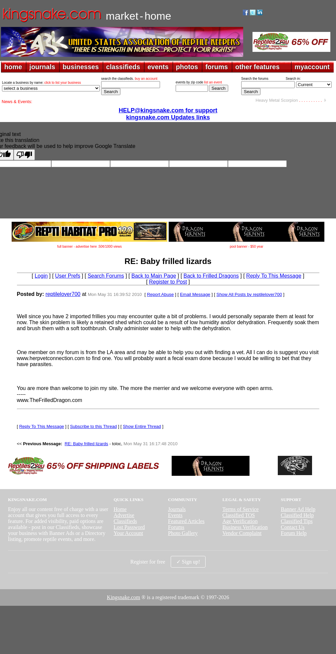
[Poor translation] (24, 154)
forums (216, 66)
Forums (176, 527)
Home (119, 509)
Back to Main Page (153, 276)
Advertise (123, 515)
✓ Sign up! (188, 562)
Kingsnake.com (123, 597)
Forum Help (294, 533)
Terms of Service (241, 509)
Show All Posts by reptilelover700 (249, 294)
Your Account (128, 533)
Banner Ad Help (298, 509)
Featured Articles (186, 521)
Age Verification (240, 521)
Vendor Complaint (242, 533)
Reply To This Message (273, 276)
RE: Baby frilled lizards (86, 443)
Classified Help (297, 515)
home (13, 66)
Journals (177, 509)
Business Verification (245, 527)
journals (42, 66)
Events (175, 515)
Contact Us (293, 527)
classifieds (123, 66)
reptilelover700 (63, 294)
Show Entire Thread (142, 426)
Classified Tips (297, 521)
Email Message (195, 294)
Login (41, 276)
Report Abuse (160, 294)
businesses (81, 66)
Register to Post (168, 282)
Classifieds (125, 521)
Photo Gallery (183, 533)
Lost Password (129, 527)
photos (187, 66)
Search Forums (105, 276)
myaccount (312, 66)
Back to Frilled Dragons (211, 276)
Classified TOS (239, 515)
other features (257, 66)
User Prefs (68, 276)
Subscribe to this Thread (93, 426)
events (157, 66)
